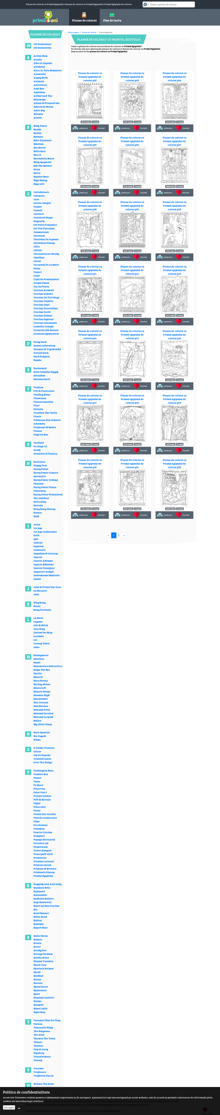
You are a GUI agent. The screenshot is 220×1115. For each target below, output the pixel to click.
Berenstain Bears (43, 158)
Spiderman (40, 990)
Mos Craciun (40, 702)
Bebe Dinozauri (42, 140)
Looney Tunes (41, 643)
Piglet (36, 803)
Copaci (37, 271)
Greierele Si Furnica (45, 453)
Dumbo (37, 360)
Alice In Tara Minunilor (47, 70)
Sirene (37, 979)
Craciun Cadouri (43, 293)
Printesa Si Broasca (44, 868)
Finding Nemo (41, 394)
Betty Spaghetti (42, 162)
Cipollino (39, 257)
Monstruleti (40, 698)
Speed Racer (40, 986)
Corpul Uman (41, 282)
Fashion (38, 387)
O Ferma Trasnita (43, 747)
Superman (39, 1012)
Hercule (38, 505)
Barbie (37, 133)
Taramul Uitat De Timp (46, 1020)
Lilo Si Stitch (40, 625)
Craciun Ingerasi (43, 319)
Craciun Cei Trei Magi (46, 297)
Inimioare (39, 549)
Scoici (37, 946)
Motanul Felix (41, 709)
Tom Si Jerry (40, 1049)
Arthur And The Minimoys (42, 97)
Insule (37, 578)
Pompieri (39, 835)
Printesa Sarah (42, 864)
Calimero (39, 195)
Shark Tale (39, 964)
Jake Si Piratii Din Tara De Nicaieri (47, 588)
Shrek (36, 972)
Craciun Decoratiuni (45, 308)
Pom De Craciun (42, 832)
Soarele (37, 983)
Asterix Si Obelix (43, 106)
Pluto (36, 821)
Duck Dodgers (41, 356)
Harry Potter (40, 469)
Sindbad (38, 975)
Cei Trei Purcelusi (43, 228)
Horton (37, 512)
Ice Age (37, 528)
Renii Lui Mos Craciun (46, 905)
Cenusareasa (41, 232)
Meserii (38, 677)
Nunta (37, 739)
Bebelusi (38, 143)
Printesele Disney (43, 872)
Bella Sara (39, 151)
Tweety (37, 1060)
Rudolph (38, 924)
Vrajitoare (39, 1072)
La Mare (38, 617)
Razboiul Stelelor (43, 898)
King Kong (39, 602)
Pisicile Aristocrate (45, 817)
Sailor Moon (40, 935)
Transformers (41, 1056)
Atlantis (38, 113)
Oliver (37, 751)
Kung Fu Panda (42, 609)
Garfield (38, 442)
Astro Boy (39, 110)
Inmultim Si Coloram (45, 553)
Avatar (37, 117)
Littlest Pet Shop (42, 632)
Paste (36, 781)
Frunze (37, 430)
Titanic (37, 1042)
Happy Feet (40, 465)
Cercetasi (39, 235)
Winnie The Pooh (43, 1083)
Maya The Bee (41, 669)
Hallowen (39, 461)
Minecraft (39, 687)
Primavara (40, 857)
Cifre (36, 246)
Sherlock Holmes (43, 968)
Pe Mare (38, 785)
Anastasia (39, 74)
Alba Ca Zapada (42, 63)
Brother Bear (41, 176)
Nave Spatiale (41, 732)
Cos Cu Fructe (41, 286)
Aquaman (39, 92)
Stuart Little (40, 1008)
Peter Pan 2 (40, 792)
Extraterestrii (41, 379)
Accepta (9, 1107)
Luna (36, 647)
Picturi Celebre (42, 795)
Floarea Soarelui (43, 401)
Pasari (37, 777)
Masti (36, 662)
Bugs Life (38, 183)
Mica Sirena (40, 680)
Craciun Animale (43, 290)
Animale (38, 81)
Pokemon (39, 828)
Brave (36, 173)
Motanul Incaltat (43, 713)
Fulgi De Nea (40, 434)
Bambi (37, 129)
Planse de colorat (89, 32)
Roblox (37, 920)
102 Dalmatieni (42, 47)
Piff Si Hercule (42, 799)
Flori (36, 405)
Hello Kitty (39, 501)
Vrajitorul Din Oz (43, 1075)
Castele (37, 210)
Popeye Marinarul (44, 839)
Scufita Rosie (41, 957)
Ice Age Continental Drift (45, 533)
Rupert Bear (40, 927)
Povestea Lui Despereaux (40, 845)
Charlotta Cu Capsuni (45, 239)
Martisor (38, 658)
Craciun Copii (41, 304)
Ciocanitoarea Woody (46, 253)
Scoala (37, 943)
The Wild (38, 1034)
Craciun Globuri (42, 315)
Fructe (37, 416)
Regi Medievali (42, 902)
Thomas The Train (44, 1038)
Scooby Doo (39, 950)
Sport (36, 993)
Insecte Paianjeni (43, 568)
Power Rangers (42, 850)
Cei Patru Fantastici (45, 224)
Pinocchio (39, 806)
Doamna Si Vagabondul (47, 349)
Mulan (37, 720)
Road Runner (41, 913)
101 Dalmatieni (42, 44)
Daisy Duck (40, 341)
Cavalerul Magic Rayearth (43, 219)
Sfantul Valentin (43, 961)
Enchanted (40, 368)
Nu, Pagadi (39, 736)
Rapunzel (39, 891)
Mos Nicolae (40, 706)
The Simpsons (41, 1031)
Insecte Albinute (43, 560)
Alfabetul (39, 66)
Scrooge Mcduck (43, 953)
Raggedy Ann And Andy (47, 884)
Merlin (37, 673)
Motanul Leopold (43, 716)
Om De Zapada (41, 755)
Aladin (37, 59)
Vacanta (38, 1068)
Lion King (39, 628)
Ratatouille (40, 894)
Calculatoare (41, 192)
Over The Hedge (42, 762)
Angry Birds (40, 77)
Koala (36, 606)
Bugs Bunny (40, 180)
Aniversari (40, 84)
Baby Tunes (40, 125)
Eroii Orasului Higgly (45, 371)
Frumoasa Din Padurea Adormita (47, 421)
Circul (37, 261)
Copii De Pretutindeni (46, 279)
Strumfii (38, 1004)
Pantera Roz (40, 774)
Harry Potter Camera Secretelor (45, 474)
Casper (37, 206)
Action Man (40, 55)
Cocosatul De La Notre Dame (46, 266)
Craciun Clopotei (43, 301)
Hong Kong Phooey (44, 509)
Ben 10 (37, 154)
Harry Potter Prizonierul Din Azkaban (48, 496)
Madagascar (40, 655)
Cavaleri (38, 213)
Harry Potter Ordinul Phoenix (45, 481)
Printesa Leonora (43, 861)
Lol (35, 639)
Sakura (37, 939)
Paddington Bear (43, 770)
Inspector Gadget (43, 571)
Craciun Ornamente (45, 322)
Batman (38, 136)
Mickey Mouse (41, 684)
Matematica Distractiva (47, 666)
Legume (38, 621)
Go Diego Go (40, 446)
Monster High (41, 695)
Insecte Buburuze (43, 564)
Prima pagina (73, 32)
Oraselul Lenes (42, 758)
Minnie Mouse (41, 691)
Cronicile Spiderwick (46, 333)
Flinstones (39, 398)
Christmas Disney (44, 242)
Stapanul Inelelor (43, 997)
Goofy (36, 449)
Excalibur (39, 375)
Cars (36, 199)
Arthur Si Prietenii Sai (46, 103)
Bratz (36, 169)
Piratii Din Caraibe (44, 814)
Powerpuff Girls (43, 854)
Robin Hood (40, 916)
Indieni (37, 542)
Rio (35, 909)
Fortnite (38, 409)
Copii (36, 275)
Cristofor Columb (43, 326)
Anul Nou (38, 88)
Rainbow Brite (41, 887)
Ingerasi (38, 546)
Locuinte (38, 636)
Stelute (37, 1001)
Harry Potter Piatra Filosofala (44, 489)
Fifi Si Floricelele (43, 390)
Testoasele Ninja (43, 1027)
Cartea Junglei (42, 202)
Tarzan (37, 1023)
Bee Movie (39, 147)
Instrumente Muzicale (46, 575)
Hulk (36, 516)
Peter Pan (39, 788)
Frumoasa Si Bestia (44, 427)
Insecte (37, 557)
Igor (35, 538)
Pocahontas (40, 825)
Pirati (36, 810)
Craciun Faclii (42, 311)
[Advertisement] (123, 30)
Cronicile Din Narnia (45, 330)
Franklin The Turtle (45, 412)
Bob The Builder (42, 165)
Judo (36, 594)
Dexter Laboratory (44, 345)
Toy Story (38, 1052)
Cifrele (37, 250)
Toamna (38, 1045)
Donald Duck (40, 352)
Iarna (36, 524)
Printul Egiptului (43, 875)
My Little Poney (42, 724)
